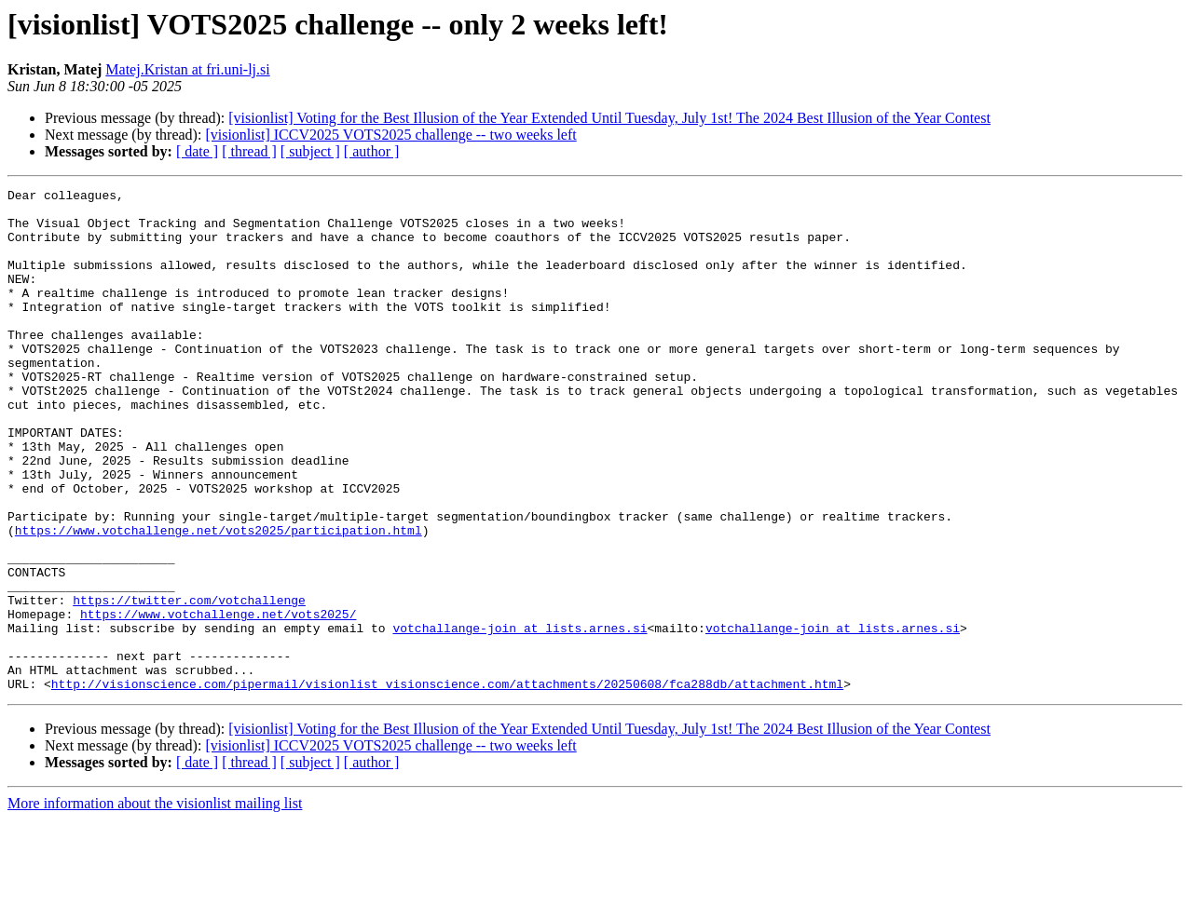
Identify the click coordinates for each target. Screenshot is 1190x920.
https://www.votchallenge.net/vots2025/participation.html (218, 599)
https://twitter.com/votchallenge (189, 683)
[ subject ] (310, 151)
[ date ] (197, 151)
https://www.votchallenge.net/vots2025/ (218, 700)
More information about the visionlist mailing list (154, 904)
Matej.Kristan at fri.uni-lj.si (187, 69)
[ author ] (372, 151)
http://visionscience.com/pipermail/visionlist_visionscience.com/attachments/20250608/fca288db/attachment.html (447, 784)
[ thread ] (249, 151)
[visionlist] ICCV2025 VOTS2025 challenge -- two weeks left (390, 134)
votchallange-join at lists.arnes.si (519, 717)
